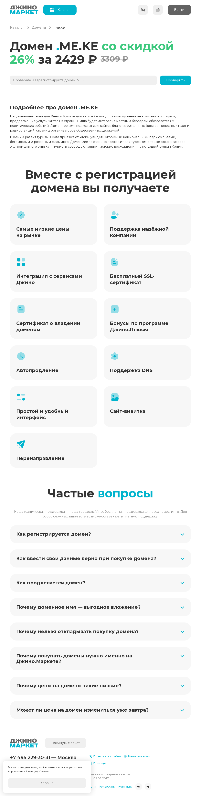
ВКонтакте (138, 786)
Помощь (97, 763)
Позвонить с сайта (105, 756)
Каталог (17, 27)
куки (34, 767)
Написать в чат (137, 756)
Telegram (148, 786)
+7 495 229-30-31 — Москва (43, 757)
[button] (100, 534)
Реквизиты (107, 786)
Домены (39, 27)
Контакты (125, 786)
